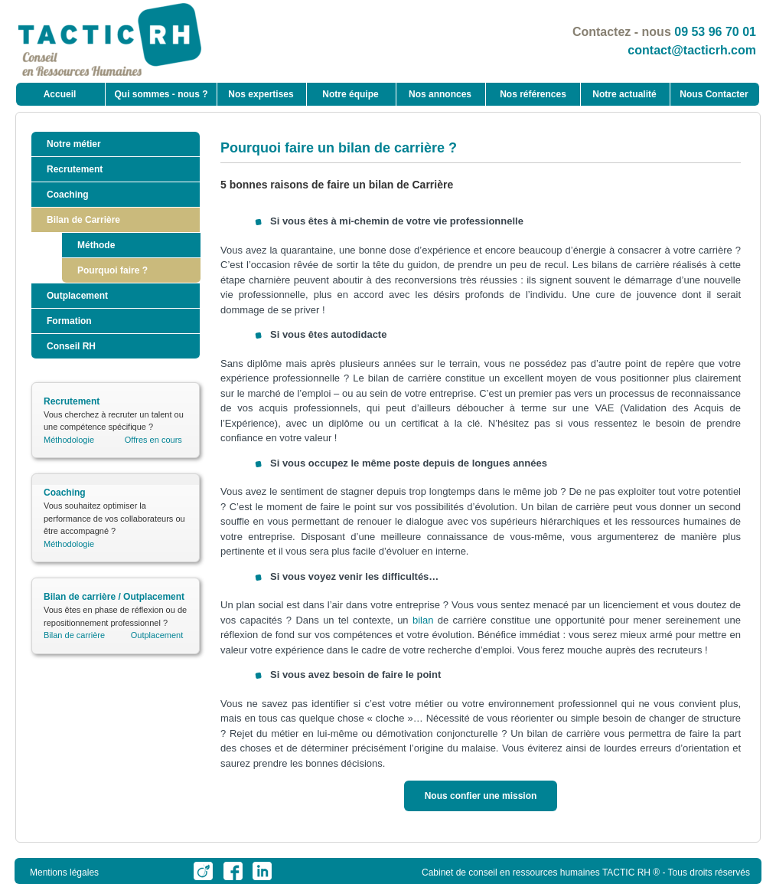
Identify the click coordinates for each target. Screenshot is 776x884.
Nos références (533, 94)
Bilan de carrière (74, 635)
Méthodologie (69, 439)
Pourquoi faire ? (112, 270)
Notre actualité (624, 94)
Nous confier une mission (481, 796)
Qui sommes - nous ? (160, 94)
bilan (422, 620)
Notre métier (74, 144)
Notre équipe (350, 94)
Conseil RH (71, 346)
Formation (69, 321)
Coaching (68, 194)
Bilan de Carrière (83, 219)
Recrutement (75, 169)
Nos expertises (260, 94)
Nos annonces (440, 94)
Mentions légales (64, 872)
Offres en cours (153, 439)
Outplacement (77, 295)
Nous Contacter (714, 94)
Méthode (96, 245)
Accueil (60, 94)
